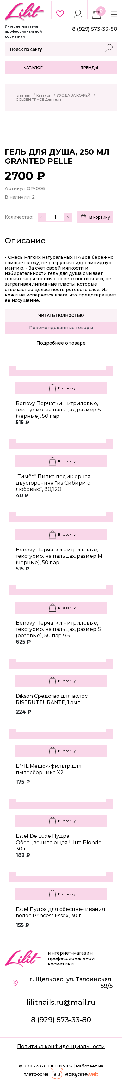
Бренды (89, 67)
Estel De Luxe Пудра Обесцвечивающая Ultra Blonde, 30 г (59, 842)
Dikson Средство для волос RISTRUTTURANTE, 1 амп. (52, 699)
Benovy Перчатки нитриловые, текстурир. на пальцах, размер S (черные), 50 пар (58, 409)
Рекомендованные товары (61, 327)
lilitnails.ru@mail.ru (61, 1002)
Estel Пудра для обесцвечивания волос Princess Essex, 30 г (60, 912)
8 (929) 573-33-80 (61, 1020)
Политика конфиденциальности (61, 1046)
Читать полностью (61, 315)
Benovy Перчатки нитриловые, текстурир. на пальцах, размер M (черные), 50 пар (59, 556)
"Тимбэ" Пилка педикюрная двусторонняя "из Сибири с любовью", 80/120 (53, 483)
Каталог (33, 67)
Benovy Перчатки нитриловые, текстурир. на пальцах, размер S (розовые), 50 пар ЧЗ (58, 629)
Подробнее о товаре (61, 343)
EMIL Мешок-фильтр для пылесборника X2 (49, 769)
